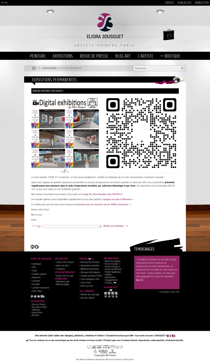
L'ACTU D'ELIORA (49, 68)
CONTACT (169, 2)
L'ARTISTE (145, 56)
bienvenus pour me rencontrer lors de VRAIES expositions (102, 204)
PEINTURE (38, 56)
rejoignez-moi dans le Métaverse (117, 199)
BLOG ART (123, 56)
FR (2, 2)
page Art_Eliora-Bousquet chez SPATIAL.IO (103, 194)
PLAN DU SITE (185, 2)
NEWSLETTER (202, 2)
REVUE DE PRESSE (94, 56)
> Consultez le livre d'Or (169, 292)
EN (6, 2)
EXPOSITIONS (63, 56)
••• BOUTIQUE (170, 56)
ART (38, 68)
